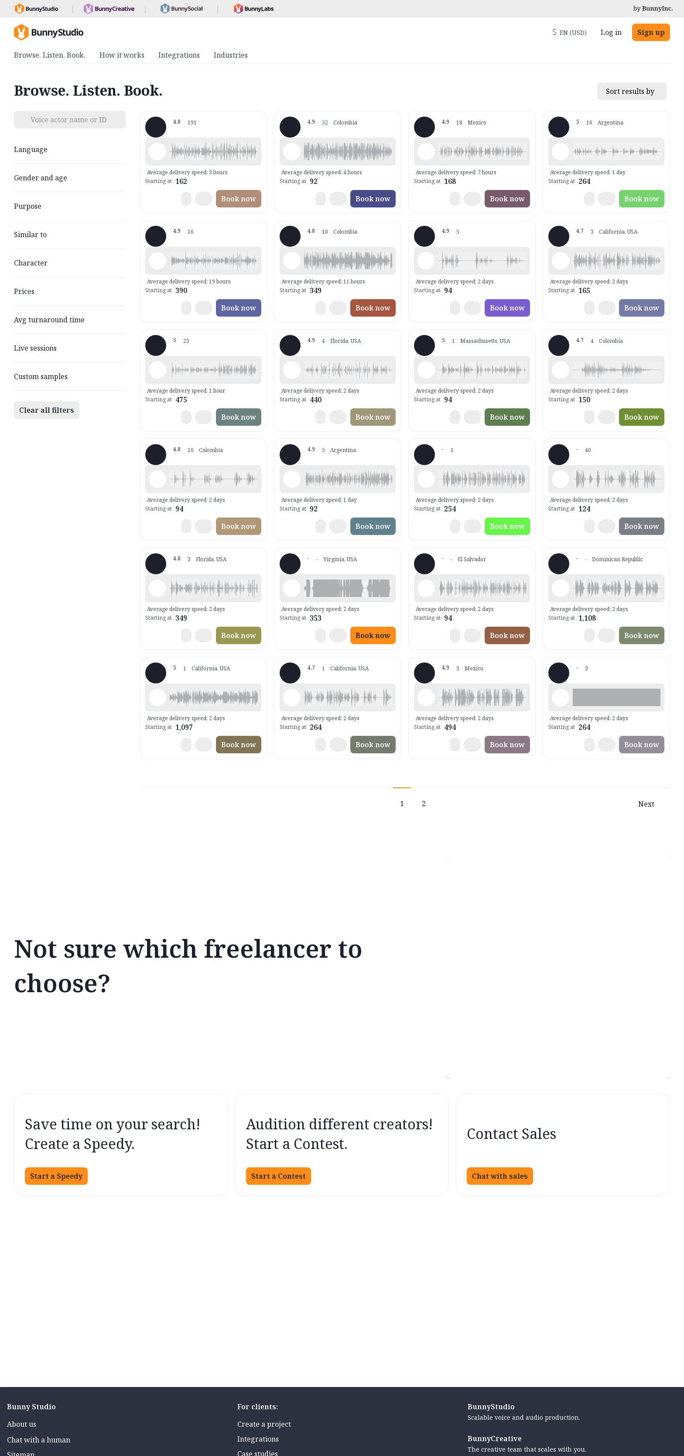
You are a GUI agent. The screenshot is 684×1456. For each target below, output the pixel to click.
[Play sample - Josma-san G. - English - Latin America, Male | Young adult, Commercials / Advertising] (157, 151)
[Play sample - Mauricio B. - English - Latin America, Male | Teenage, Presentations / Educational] (426, 260)
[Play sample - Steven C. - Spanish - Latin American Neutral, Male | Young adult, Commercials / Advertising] (292, 151)
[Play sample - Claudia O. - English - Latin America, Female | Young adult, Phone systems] (426, 479)
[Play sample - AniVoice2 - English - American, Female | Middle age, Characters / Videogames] (157, 588)
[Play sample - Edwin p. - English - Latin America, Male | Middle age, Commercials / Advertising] (157, 479)
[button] (214, 151)
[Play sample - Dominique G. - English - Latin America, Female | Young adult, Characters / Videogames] (560, 151)
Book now (238, 199)
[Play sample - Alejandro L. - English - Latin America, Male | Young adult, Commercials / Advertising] (426, 151)
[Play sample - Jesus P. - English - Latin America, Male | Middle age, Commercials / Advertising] (426, 370)
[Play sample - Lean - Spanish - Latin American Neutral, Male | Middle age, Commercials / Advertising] (292, 479)
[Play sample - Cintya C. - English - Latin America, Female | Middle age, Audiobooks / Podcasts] (157, 697)
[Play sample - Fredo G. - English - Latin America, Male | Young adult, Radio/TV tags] (157, 370)
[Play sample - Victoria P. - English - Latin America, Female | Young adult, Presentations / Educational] (560, 697)
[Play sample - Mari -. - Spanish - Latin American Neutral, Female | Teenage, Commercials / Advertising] (292, 370)
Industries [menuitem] (231, 55)
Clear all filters (46, 410)
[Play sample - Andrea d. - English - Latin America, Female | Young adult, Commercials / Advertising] (157, 260)
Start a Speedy (56, 1176)
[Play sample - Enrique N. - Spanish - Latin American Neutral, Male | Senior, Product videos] (560, 370)
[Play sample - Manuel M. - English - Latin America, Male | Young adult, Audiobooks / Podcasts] (426, 588)
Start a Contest (278, 1176)
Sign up (651, 32)
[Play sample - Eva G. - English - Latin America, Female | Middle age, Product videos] (426, 697)
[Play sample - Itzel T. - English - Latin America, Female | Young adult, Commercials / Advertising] (560, 260)
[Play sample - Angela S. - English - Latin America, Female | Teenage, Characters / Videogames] (292, 697)
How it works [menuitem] (121, 55)
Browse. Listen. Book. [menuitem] (50, 55)
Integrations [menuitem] (179, 55)
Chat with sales (500, 1176)
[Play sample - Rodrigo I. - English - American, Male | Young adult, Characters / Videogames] (292, 588)
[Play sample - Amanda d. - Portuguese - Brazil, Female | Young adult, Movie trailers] (292, 260)
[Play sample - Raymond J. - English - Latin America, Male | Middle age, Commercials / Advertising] (560, 588)
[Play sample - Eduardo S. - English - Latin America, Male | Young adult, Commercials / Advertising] (560, 479)
